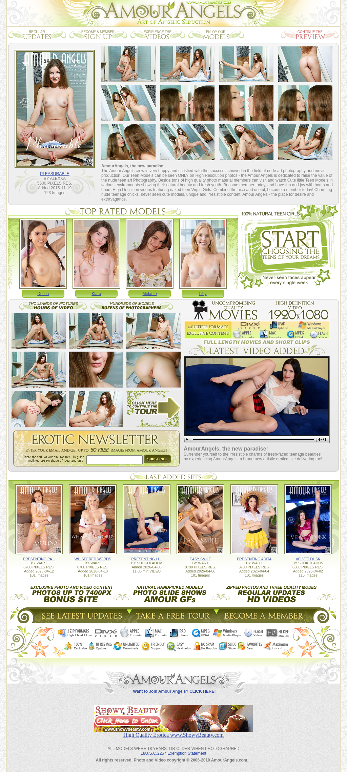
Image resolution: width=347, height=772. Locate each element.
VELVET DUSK (308, 559)
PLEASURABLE (54, 173)
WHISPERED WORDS (93, 559)
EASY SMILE (200, 559)
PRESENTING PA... (39, 559)
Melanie (150, 293)
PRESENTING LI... (146, 559)
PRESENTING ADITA (254, 559)
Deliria (43, 293)
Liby (203, 293)
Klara (96, 293)
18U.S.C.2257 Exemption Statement (173, 753)
